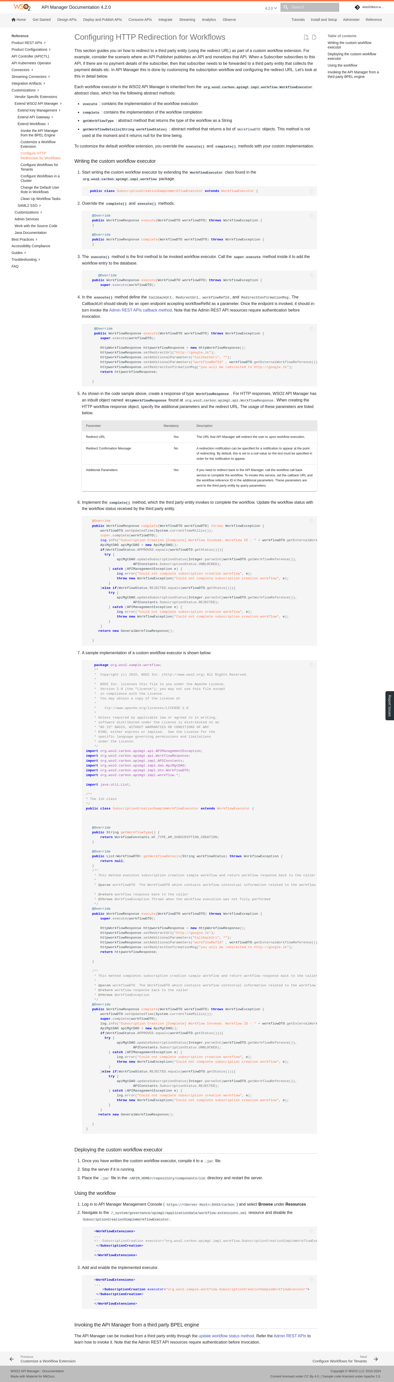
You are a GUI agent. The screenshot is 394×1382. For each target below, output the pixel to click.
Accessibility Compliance (31, 246)
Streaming (187, 20)
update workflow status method (226, 1336)
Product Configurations (32, 49)
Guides (19, 252)
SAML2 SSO (30, 205)
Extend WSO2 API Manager (39, 103)
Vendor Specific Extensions (36, 97)
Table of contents (342, 36)
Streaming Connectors (31, 76)
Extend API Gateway (36, 117)
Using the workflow (342, 65)
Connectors (23, 70)
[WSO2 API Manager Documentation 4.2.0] (22, 7)
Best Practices (25, 239)
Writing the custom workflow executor (349, 45)
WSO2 (353, 1371)
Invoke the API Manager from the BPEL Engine (39, 133)
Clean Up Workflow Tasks (41, 199)
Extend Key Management (40, 110)
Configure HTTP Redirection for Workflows (41, 155)
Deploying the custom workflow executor (352, 56)
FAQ (15, 266)
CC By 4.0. (312, 1376)
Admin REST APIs (290, 1336)
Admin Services (27, 219)
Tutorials (298, 20)
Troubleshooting (26, 259)
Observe (229, 20)
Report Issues (390, 705)
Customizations (26, 90)
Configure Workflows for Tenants (39, 167)
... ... (201, 1243)
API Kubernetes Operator (31, 63)
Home (19, 20)
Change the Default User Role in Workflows (40, 189)
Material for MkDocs (40, 1376)
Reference (374, 20)
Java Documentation (31, 233)
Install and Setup (324, 20)
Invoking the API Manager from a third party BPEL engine (353, 74)
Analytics (209, 20)
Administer (351, 20)
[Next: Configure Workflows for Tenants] (290, 1359)
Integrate (165, 20)
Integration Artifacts (29, 83)
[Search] (309, 7)
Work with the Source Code (36, 226)
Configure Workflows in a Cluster (40, 178)
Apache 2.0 (372, 1376)
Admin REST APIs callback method (140, 310)
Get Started (42, 20)
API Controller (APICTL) (30, 56)
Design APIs (66, 20)
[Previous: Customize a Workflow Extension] (102, 1359)
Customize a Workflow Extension (38, 144)
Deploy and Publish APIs (102, 20)
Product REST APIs (29, 42)
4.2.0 (271, 8)
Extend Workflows (34, 124)
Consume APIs (140, 20)
